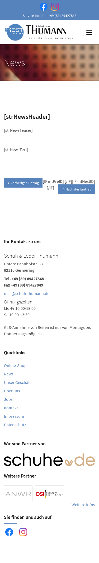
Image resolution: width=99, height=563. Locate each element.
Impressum (14, 416)
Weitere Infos (83, 504)
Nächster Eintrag (77, 189)
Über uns (12, 390)
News (8, 373)
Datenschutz (15, 424)
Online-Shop (15, 365)
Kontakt (11, 407)
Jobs (8, 399)
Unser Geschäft (17, 382)
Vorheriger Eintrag (23, 182)
